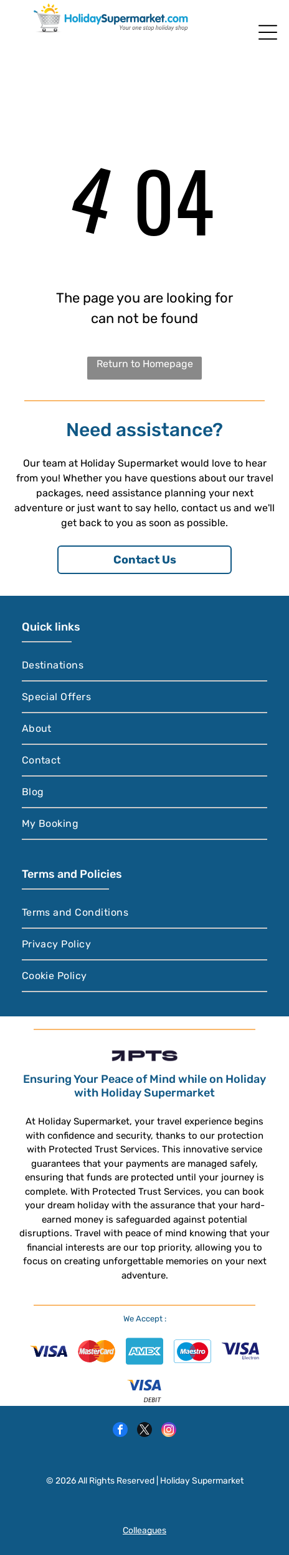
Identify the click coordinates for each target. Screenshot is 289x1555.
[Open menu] (267, 32)
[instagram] (168, 1431)
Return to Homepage (145, 364)
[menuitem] (145, 666)
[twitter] (144, 1431)
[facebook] (120, 1431)
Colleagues (144, 1530)
